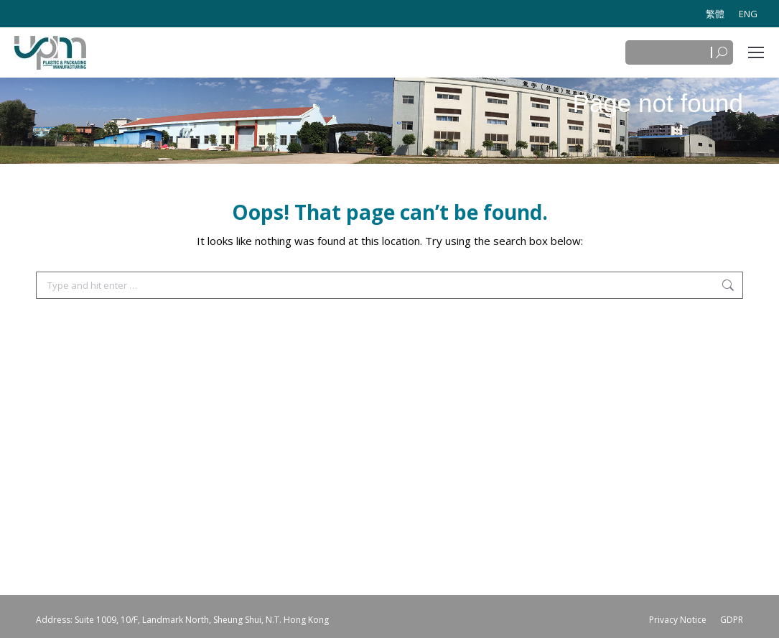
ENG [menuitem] (748, 13)
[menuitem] (715, 14)
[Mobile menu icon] (756, 52)
